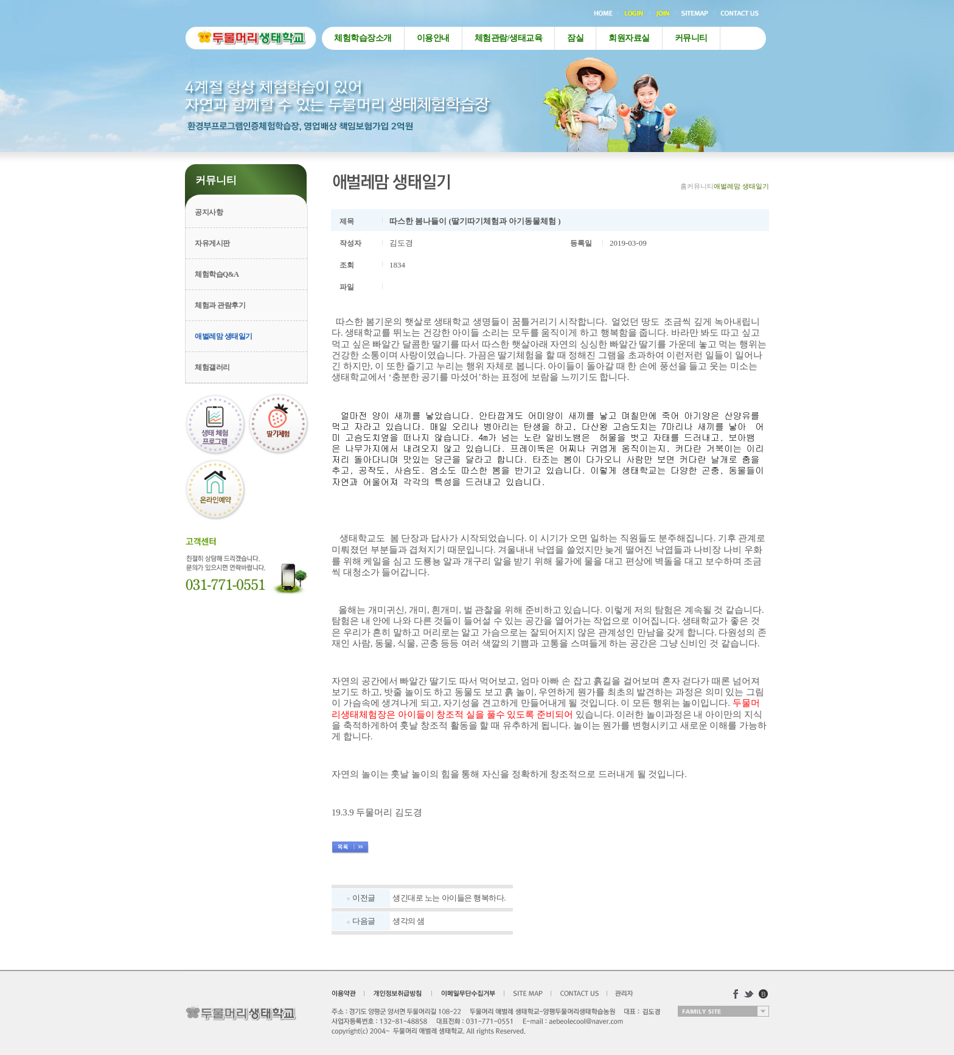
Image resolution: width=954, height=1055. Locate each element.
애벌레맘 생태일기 (223, 336)
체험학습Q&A (217, 274)
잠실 (575, 38)
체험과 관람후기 (220, 305)
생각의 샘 (408, 920)
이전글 (363, 897)
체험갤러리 (212, 367)
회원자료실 (629, 38)
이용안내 (433, 38)
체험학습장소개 (363, 38)
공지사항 (209, 212)
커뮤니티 (691, 38)
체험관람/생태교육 (508, 38)
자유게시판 (212, 243)
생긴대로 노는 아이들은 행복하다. (449, 897)
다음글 (363, 920)
